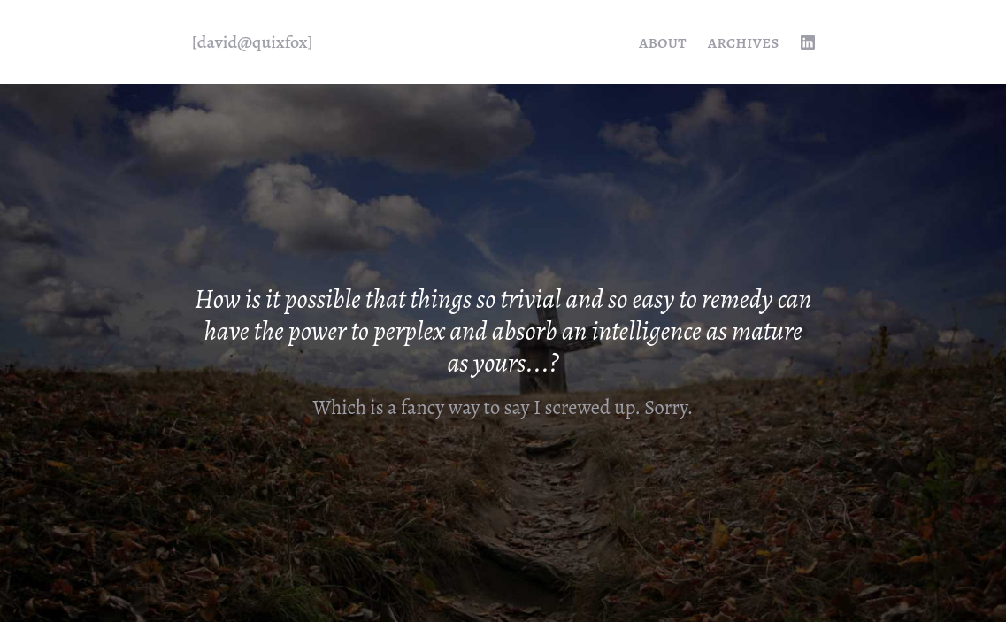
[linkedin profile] (808, 42)
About (663, 42)
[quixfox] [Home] (252, 42)
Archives (743, 42)
